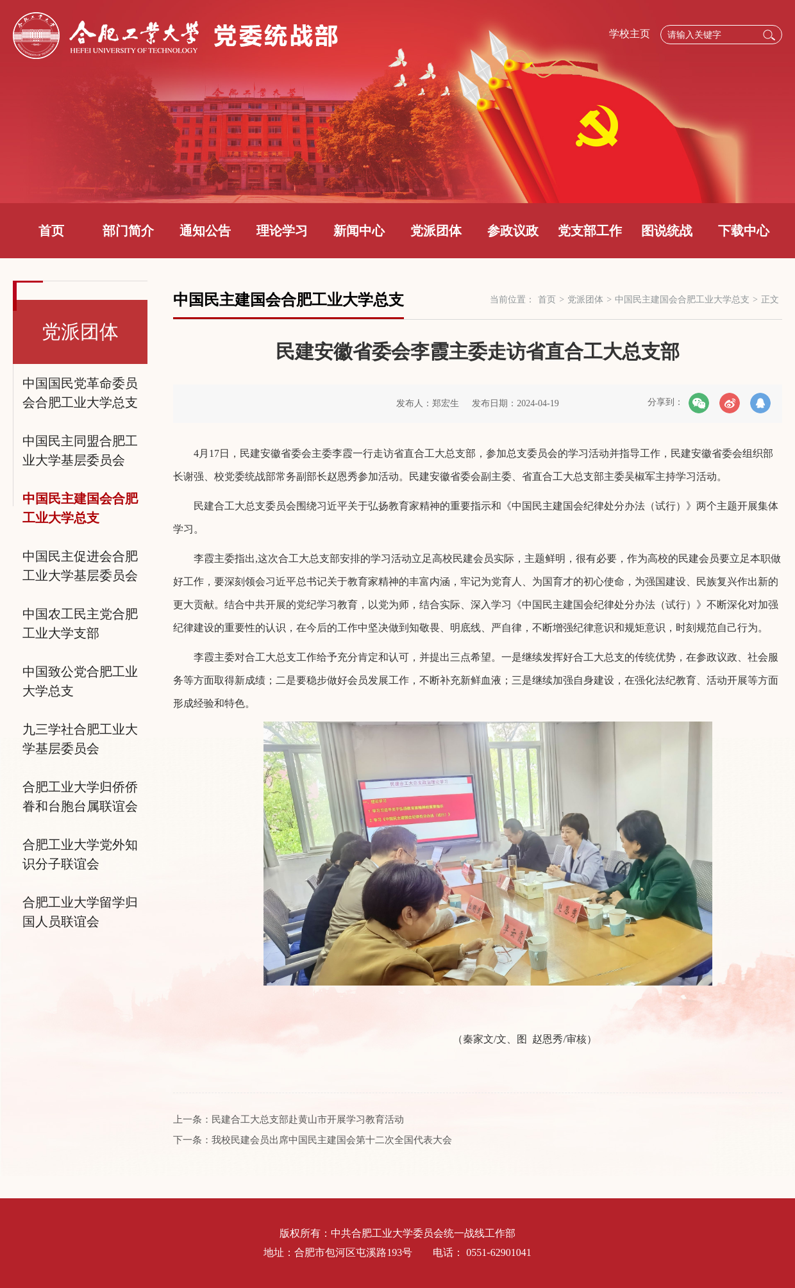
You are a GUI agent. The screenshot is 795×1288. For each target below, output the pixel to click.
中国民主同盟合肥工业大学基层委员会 (80, 450)
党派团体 (436, 231)
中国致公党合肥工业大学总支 (80, 681)
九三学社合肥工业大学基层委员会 (80, 738)
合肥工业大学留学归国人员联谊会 (80, 912)
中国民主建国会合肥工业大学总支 (80, 508)
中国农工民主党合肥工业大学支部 (80, 623)
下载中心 (743, 231)
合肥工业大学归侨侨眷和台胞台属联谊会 (80, 796)
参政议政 (513, 231)
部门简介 (128, 231)
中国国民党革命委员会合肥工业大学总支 (80, 392)
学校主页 (629, 33)
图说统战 (666, 231)
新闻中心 (359, 231)
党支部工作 (590, 231)
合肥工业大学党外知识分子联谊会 (80, 854)
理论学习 (282, 231)
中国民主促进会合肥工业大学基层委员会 (80, 565)
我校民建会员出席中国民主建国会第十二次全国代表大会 (332, 1140)
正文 (770, 299)
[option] (397, 101)
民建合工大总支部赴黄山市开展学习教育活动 (308, 1119)
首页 (51, 231)
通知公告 (205, 231)
